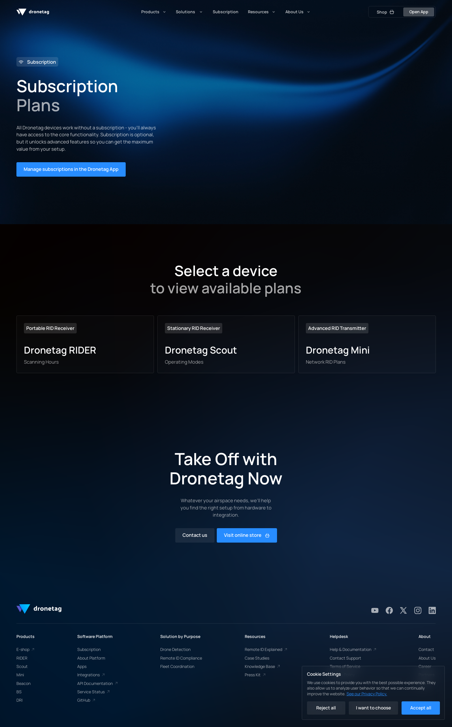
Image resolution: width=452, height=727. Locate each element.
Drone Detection (175, 649)
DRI (19, 700)
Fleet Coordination (177, 666)
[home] (32, 12)
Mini (20, 674)
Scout (22, 666)
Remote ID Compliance (181, 658)
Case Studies (257, 658)
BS (19, 691)
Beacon (23, 683)
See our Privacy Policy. (366, 693)
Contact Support (345, 658)
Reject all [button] (326, 708)
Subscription (89, 649)
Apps (81, 666)
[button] (154, 11)
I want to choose (373, 708)
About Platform (91, 658)
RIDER (21, 658)
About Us (427, 658)
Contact (426, 649)
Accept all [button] (420, 708)
